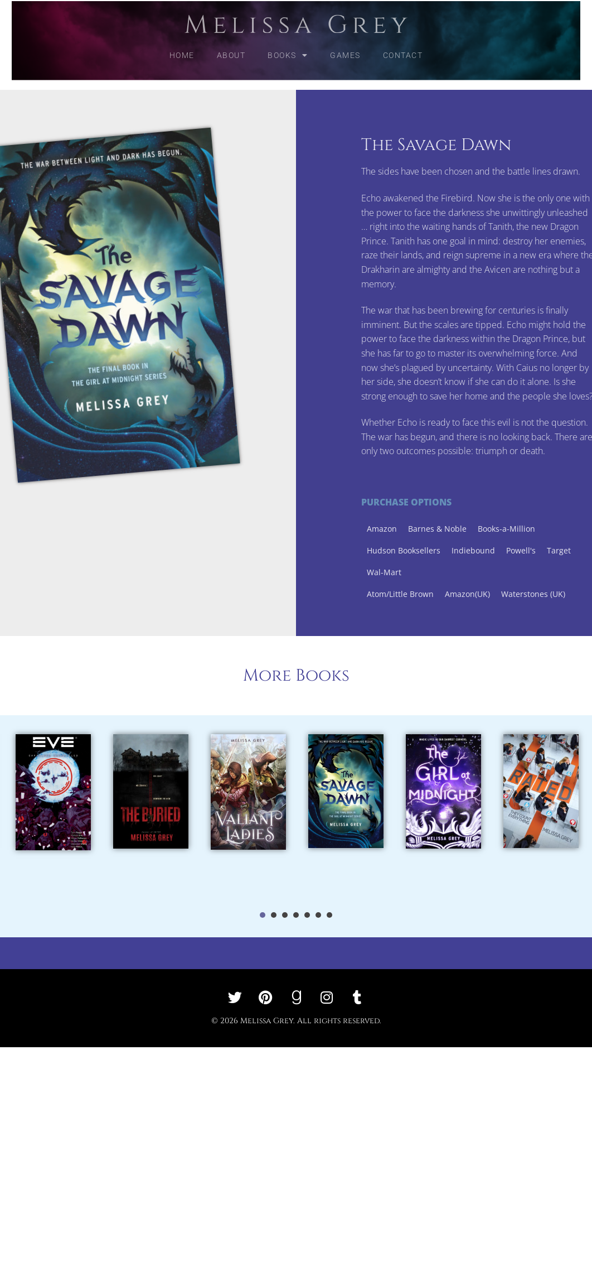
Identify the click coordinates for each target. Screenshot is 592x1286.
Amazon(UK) (502, 594)
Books (288, 46)
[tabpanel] (53, 816)
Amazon (417, 528)
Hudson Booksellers (438, 550)
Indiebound (508, 550)
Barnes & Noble (472, 528)
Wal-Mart (419, 572)
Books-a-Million (541, 528)
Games (345, 46)
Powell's (556, 550)
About (231, 46)
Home (182, 46)
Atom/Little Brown (435, 594)
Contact (403, 46)
